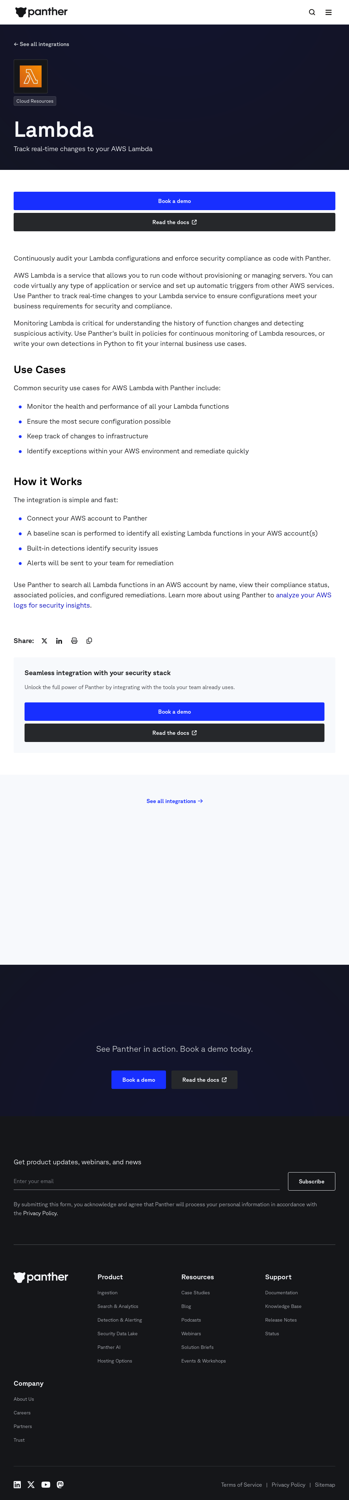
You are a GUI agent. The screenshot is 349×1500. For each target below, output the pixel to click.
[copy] (89, 640)
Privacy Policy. (40, 1213)
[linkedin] (59, 640)
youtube (45, 1485)
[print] (74, 640)
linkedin (17, 1485)
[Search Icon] (312, 12)
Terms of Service (241, 1485)
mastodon (60, 1485)
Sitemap (325, 1485)
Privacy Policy (288, 1485)
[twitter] (44, 640)
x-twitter (31, 1485)
